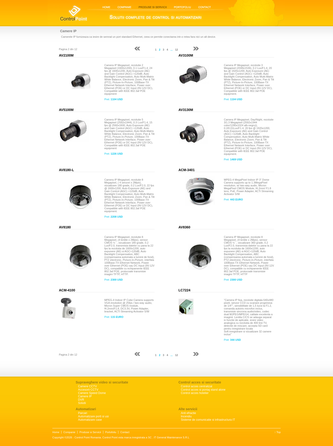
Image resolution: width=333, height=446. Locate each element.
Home (55, 432)
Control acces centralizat (196, 386)
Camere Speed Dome (92, 393)
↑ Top (277, 432)
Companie (69, 432)
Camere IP (85, 396)
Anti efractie (188, 413)
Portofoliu (110, 432)
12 (176, 49)
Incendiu (186, 416)
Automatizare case (90, 419)
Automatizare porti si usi (93, 416)
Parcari (82, 413)
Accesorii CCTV (88, 389)
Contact (124, 432)
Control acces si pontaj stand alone (203, 389)
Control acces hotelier (195, 393)
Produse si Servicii (90, 432)
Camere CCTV (87, 386)
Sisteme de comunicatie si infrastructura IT (208, 419)
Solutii (82, 403)
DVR (81, 399)
